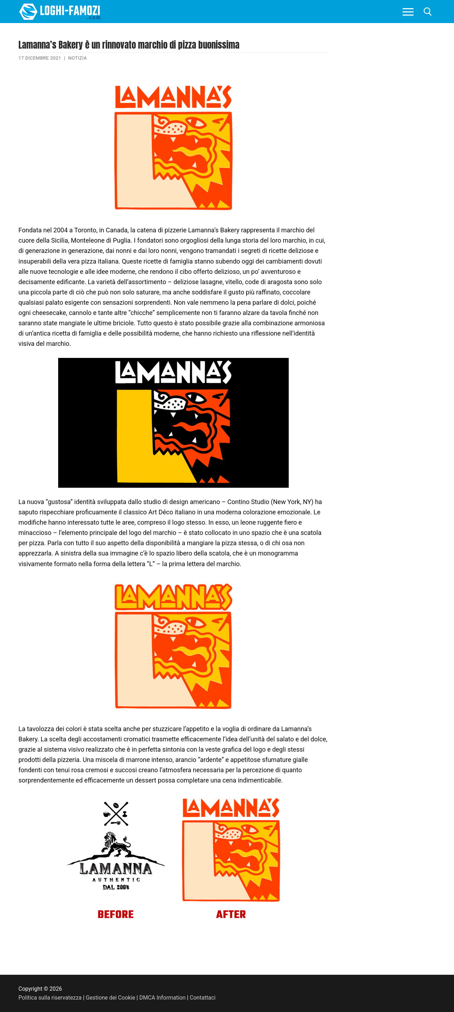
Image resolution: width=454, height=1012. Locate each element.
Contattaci (203, 997)
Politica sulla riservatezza (50, 997)
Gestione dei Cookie (110, 997)
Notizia (77, 58)
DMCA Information (162, 997)
